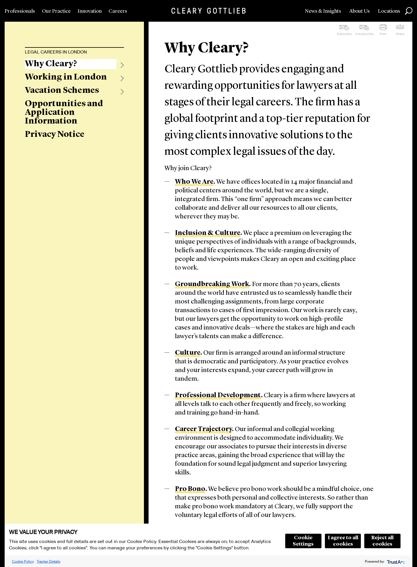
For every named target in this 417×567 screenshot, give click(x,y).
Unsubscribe (364, 34)
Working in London (66, 77)
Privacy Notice (55, 134)
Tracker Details (48, 561)
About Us (359, 11)
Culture (187, 353)
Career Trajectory (203, 429)
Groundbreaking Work (212, 284)
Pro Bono (190, 489)
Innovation (90, 11)
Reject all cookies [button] (382, 541)
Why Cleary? (51, 64)
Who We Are (194, 182)
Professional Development (218, 395)
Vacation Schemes (62, 90)
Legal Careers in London (56, 52)
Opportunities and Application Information (64, 113)
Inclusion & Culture (207, 233)
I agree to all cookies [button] (343, 541)
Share (400, 34)
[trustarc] (395, 561)
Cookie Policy (23, 561)
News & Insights (323, 11)
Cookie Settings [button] (303, 541)
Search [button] (408, 11)
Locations (389, 11)
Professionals (20, 11)
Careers (118, 11)
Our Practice (56, 11)
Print (383, 34)
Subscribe (344, 34)
